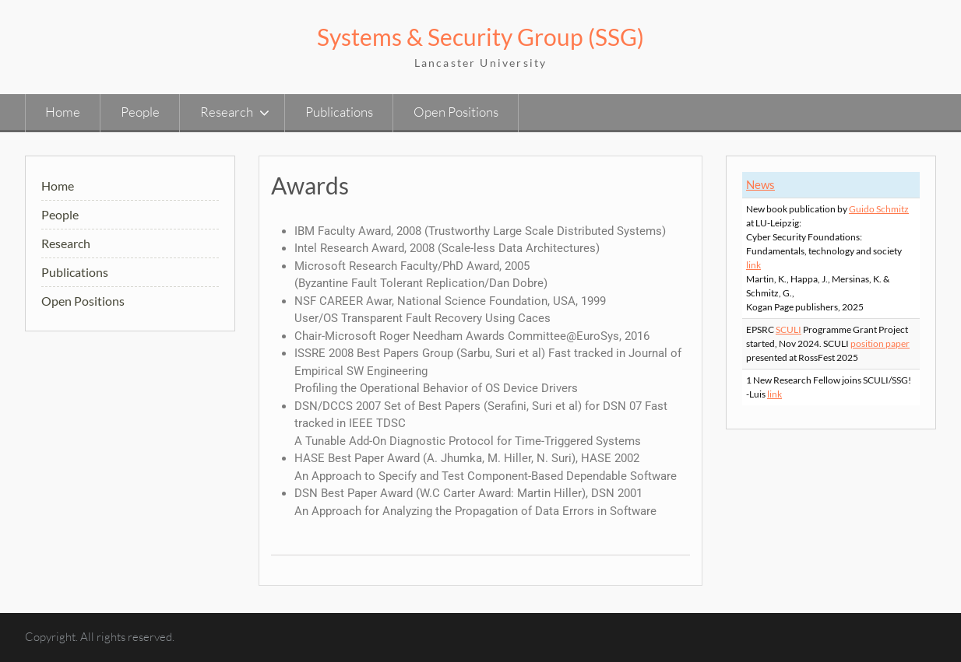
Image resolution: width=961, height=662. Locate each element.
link (753, 265)
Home (62, 111)
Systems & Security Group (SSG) (480, 37)
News (760, 184)
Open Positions (456, 111)
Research (226, 111)
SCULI (788, 329)
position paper (880, 343)
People (140, 111)
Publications (339, 111)
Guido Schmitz (879, 209)
